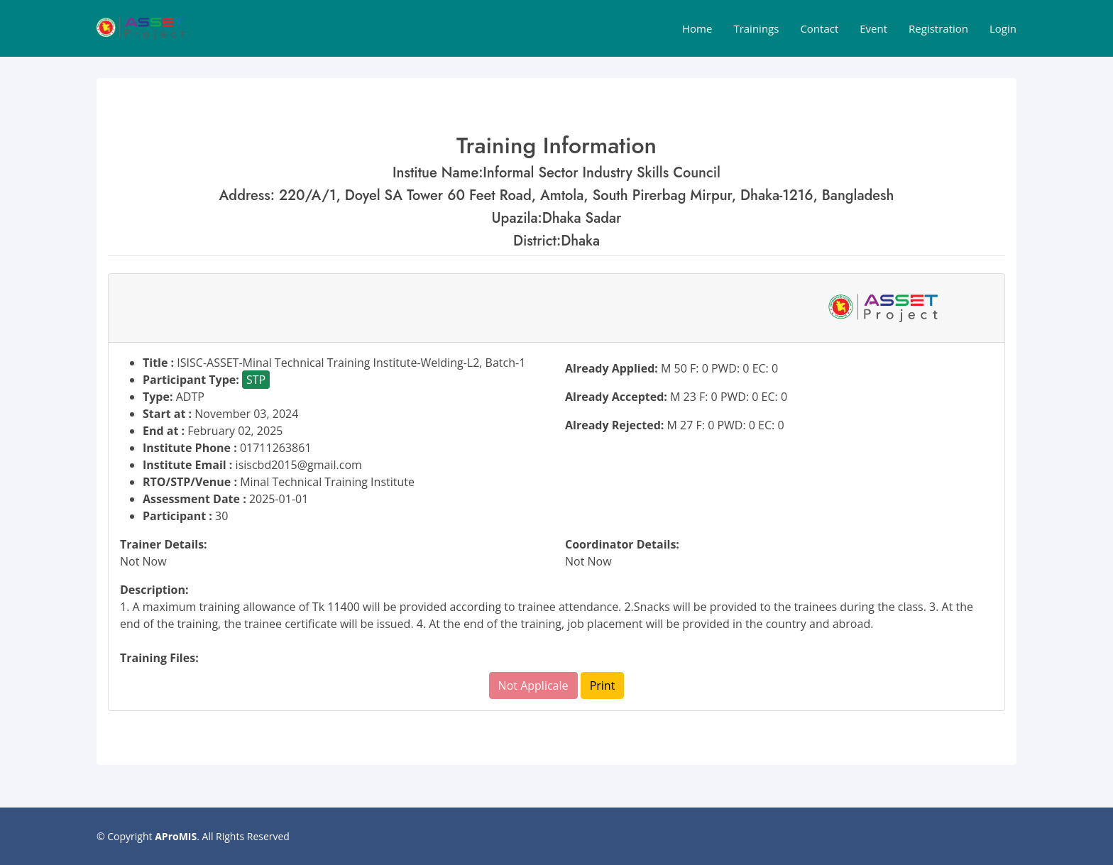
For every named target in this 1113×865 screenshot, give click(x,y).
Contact (819, 28)
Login (1002, 28)
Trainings (756, 28)
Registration (938, 28)
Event (873, 28)
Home (697, 28)
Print (602, 685)
